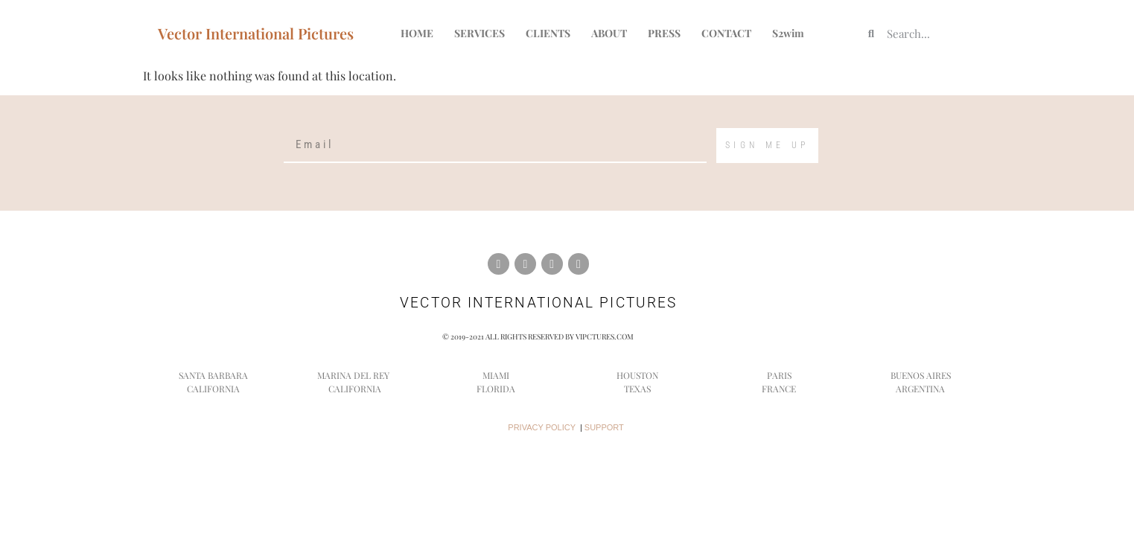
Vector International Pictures (256, 33)
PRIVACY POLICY (541, 427)
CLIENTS (548, 33)
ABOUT (609, 33)
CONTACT (726, 33)
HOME (417, 33)
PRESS (664, 33)
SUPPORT (604, 427)
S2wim (788, 33)
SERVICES (479, 33)
